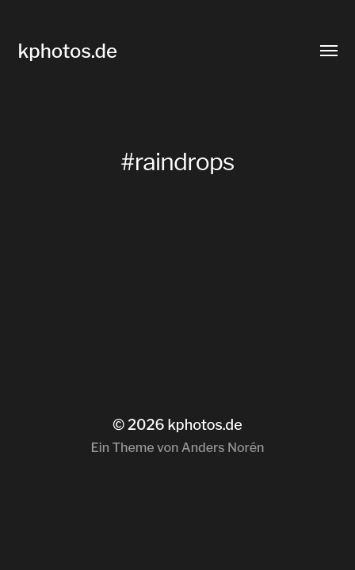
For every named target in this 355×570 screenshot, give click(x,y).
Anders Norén (223, 447)
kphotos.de (67, 51)
